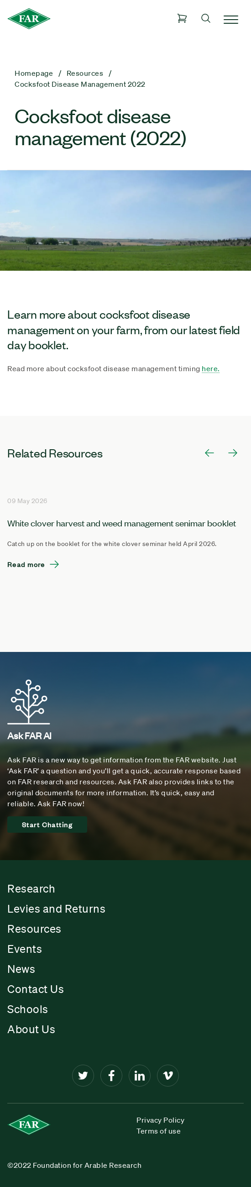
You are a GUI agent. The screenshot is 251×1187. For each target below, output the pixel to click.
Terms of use (158, 1130)
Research (31, 888)
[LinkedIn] (140, 1076)
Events (24, 948)
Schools (27, 1009)
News (21, 968)
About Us (31, 1029)
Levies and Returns (56, 908)
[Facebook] (111, 1076)
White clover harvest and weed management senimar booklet (121, 522)
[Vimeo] (168, 1076)
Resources (34, 928)
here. (211, 368)
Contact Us (35, 988)
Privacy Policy (160, 1119)
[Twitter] (83, 1076)
